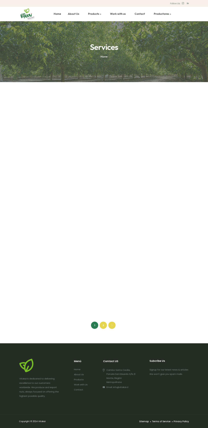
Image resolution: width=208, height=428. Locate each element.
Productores (161, 13)
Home (57, 13)
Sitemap (144, 421)
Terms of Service (161, 421)
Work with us (118, 13)
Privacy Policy (181, 421)
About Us (73, 13)
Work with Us (81, 384)
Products (93, 13)
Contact (140, 13)
